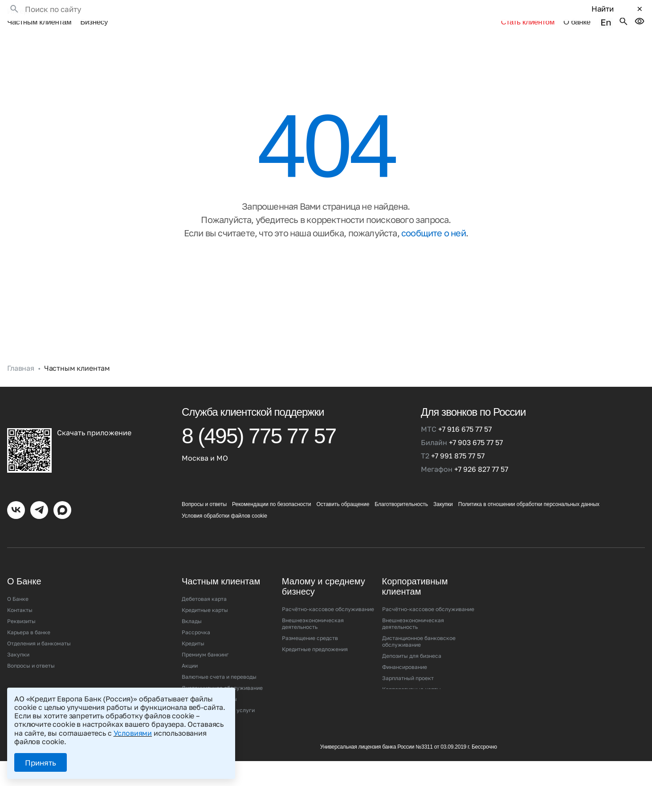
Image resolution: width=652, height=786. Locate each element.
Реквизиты (21, 610)
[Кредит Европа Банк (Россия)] (84, 401)
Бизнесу (94, 12)
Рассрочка (196, 621)
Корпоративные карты (411, 678)
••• (120, 12)
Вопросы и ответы (204, 493)
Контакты (20, 599)
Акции (190, 655)
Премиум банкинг (205, 643)
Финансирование (404, 656)
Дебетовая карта (204, 588)
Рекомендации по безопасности (271, 493)
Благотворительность (401, 493)
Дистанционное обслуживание (222, 677)
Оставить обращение (342, 493)
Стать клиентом (472, 12)
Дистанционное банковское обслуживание (419, 630)
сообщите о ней (433, 222)
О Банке (18, 588)
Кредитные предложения (315, 638)
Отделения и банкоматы (39, 632)
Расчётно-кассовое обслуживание (328, 598)
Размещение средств (310, 627)
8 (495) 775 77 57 (259, 426)
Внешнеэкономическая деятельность (313, 613)
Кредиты (193, 632)
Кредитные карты (205, 599)
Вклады (192, 610)
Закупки (443, 493)
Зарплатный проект (408, 667)
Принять (40, 762)
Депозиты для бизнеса (411, 645)
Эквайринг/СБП (303, 649)
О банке (579, 12)
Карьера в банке (28, 621)
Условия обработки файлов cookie (224, 505)
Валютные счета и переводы (219, 666)
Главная (20, 357)
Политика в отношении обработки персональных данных (528, 493)
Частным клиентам (39, 12)
